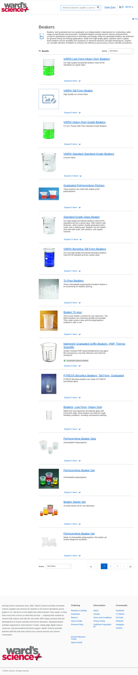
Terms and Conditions (102, 617)
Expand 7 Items (70, 271)
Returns (74, 617)
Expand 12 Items (71, 239)
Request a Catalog (79, 610)
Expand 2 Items (70, 461)
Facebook (120, 610)
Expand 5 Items (70, 112)
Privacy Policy (99, 621)
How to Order (76, 621)
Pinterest (119, 621)
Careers (119, 628)
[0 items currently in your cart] (126, 7)
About (95, 610)
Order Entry (110, 7)
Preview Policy (77, 624)
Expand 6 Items (70, 81)
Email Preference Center (78, 638)
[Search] (78, 7)
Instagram (120, 624)
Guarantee (75, 614)
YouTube (119, 617)
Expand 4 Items (70, 366)
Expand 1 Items (70, 334)
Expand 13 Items (71, 176)
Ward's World (76, 642)
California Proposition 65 (102, 625)
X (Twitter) (120, 614)
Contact (96, 614)
